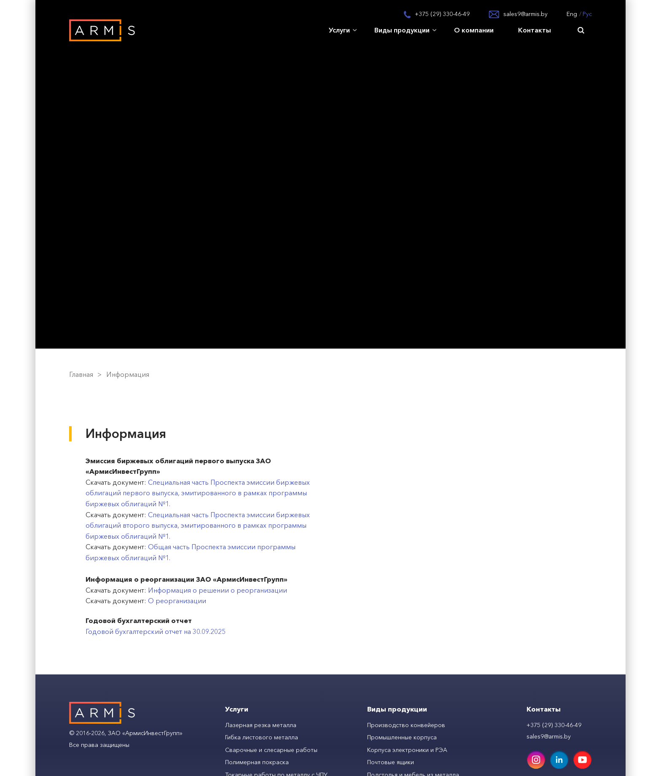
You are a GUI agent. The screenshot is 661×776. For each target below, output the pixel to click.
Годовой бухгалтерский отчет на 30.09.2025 (156, 631)
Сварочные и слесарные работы (271, 750)
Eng (572, 14)
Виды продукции (402, 30)
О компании (474, 30)
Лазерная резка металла (260, 725)
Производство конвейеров (406, 725)
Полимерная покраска (257, 762)
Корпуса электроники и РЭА (407, 750)
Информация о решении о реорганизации (217, 590)
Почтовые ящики (390, 762)
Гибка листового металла (261, 737)
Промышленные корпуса (402, 737)
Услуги (339, 30)
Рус (587, 14)
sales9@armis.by (525, 14)
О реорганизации (177, 600)
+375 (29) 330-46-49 (442, 14)
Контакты (534, 30)
